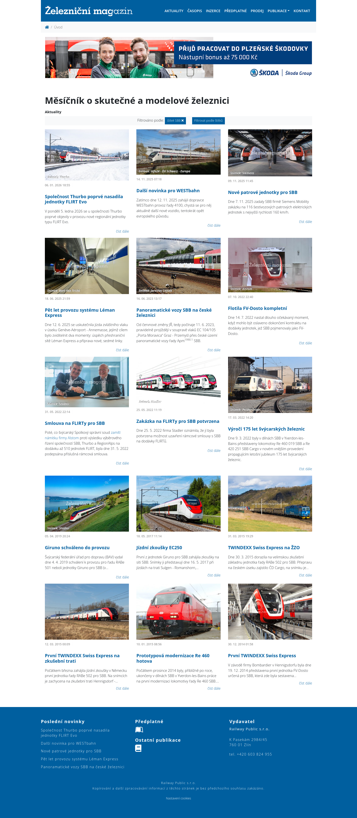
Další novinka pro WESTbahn (168, 190)
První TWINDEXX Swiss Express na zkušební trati (82, 658)
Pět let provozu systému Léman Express (80, 312)
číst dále (122, 231)
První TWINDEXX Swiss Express (262, 655)
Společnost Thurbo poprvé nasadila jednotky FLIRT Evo (84, 199)
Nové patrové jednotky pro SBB (263, 192)
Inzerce (213, 10)
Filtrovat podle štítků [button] (208, 120)
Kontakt (302, 10)
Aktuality (174, 10)
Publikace (277, 10)
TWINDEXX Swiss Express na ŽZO (264, 547)
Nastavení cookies (178, 798)
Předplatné (235, 10)
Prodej (257, 10)
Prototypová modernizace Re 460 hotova (172, 658)
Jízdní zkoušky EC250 (159, 547)
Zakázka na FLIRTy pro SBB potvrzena (177, 421)
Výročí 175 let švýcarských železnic (266, 429)
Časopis (194, 10)
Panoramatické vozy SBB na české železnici (174, 312)
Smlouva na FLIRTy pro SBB (75, 423)
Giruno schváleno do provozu (77, 547)
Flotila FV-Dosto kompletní (257, 308)
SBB (175, 120)
